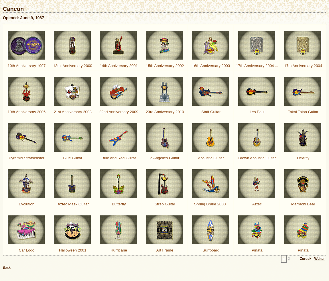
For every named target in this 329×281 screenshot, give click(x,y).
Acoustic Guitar (210, 158)
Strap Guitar (164, 204)
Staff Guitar (210, 112)
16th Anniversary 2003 (210, 66)
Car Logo (26, 250)
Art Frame (164, 250)
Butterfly (118, 204)
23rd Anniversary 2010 (164, 112)
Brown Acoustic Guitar (256, 158)
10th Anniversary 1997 (26, 66)
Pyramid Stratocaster (26, 158)
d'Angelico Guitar (164, 158)
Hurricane (118, 250)
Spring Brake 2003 (210, 204)
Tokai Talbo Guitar (302, 112)
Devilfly (303, 158)
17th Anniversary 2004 (302, 66)
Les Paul (257, 112)
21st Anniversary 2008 (72, 112)
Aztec (256, 204)
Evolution (26, 204)
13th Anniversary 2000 (72, 66)
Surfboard (210, 250)
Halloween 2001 (72, 250)
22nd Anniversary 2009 (118, 112)
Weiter (319, 259)
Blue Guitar (72, 158)
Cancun (13, 9)
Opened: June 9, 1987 (23, 17)
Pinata (257, 250)
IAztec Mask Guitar (72, 204)
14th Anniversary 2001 (118, 66)
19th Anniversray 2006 (26, 112)
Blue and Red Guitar (118, 158)
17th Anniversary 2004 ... (256, 66)
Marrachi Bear (302, 204)
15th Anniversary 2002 (164, 66)
